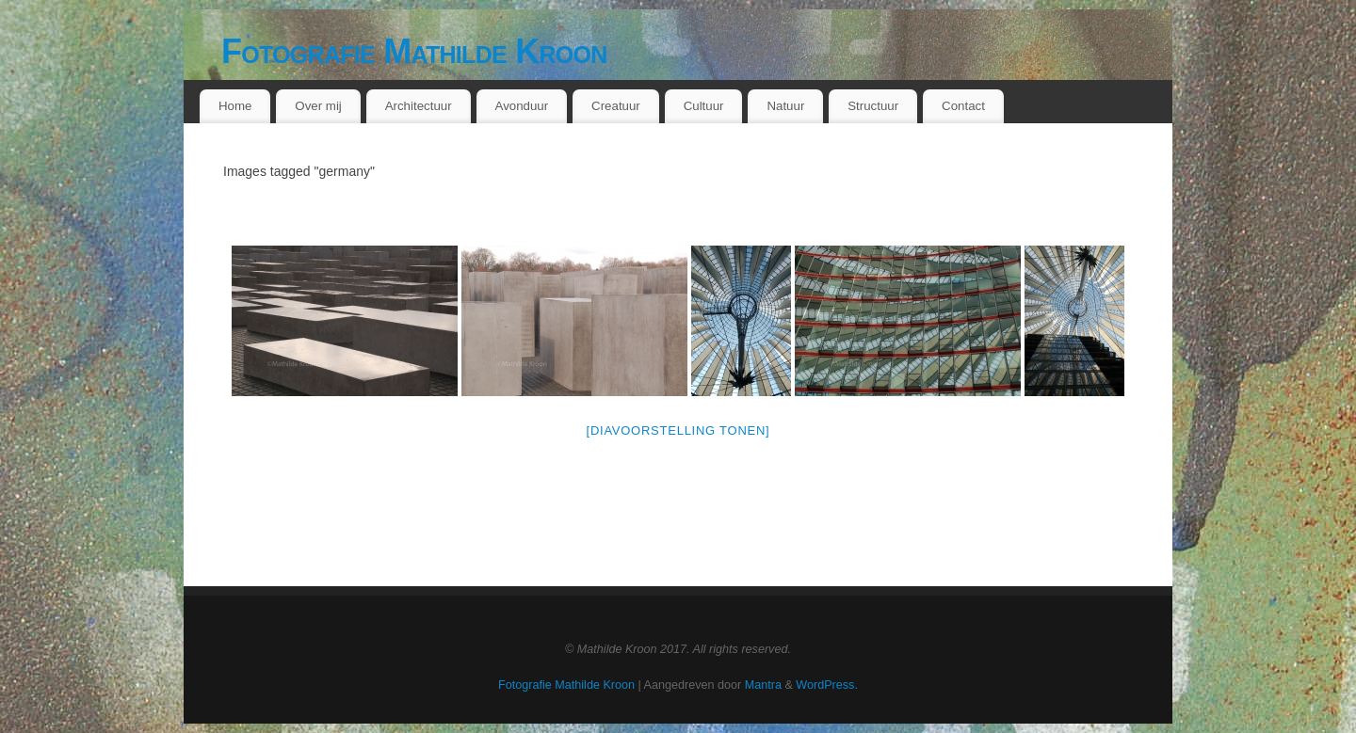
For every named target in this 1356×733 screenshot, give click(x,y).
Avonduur (522, 106)
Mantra (763, 685)
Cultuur (704, 106)
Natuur (785, 106)
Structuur (873, 106)
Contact (963, 106)
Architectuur (418, 106)
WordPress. (827, 685)
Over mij (318, 106)
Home (234, 106)
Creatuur (615, 106)
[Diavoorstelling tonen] (678, 430)
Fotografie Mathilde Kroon (414, 51)
